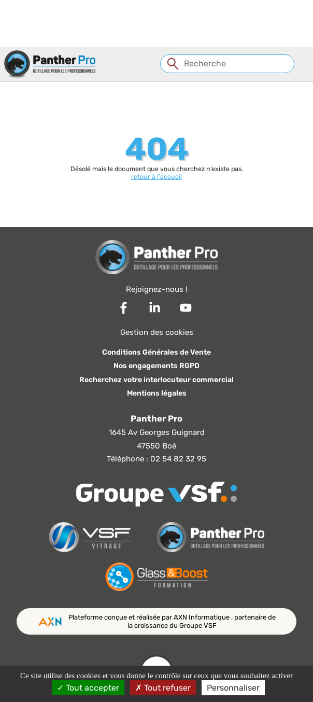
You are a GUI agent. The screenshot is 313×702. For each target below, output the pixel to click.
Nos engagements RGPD (156, 365)
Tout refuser (163, 688)
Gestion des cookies (156, 332)
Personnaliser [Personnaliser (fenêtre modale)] (233, 688)
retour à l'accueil (156, 176)
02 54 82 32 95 (178, 459)
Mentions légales (157, 393)
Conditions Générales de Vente (156, 352)
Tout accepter (88, 688)
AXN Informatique (202, 617)
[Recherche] (227, 63)
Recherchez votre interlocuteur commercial (156, 379)
